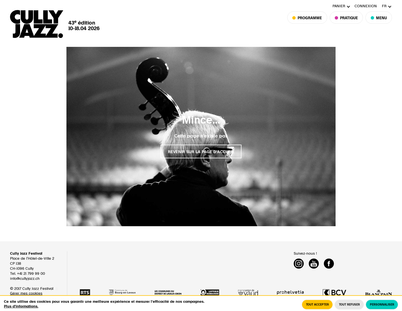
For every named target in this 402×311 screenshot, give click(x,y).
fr (384, 6)
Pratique (346, 22)
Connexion (366, 6)
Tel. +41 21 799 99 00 (27, 273)
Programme (310, 22)
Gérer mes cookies (26, 293)
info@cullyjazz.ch (25, 278)
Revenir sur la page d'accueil (201, 152)
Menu (379, 22)
